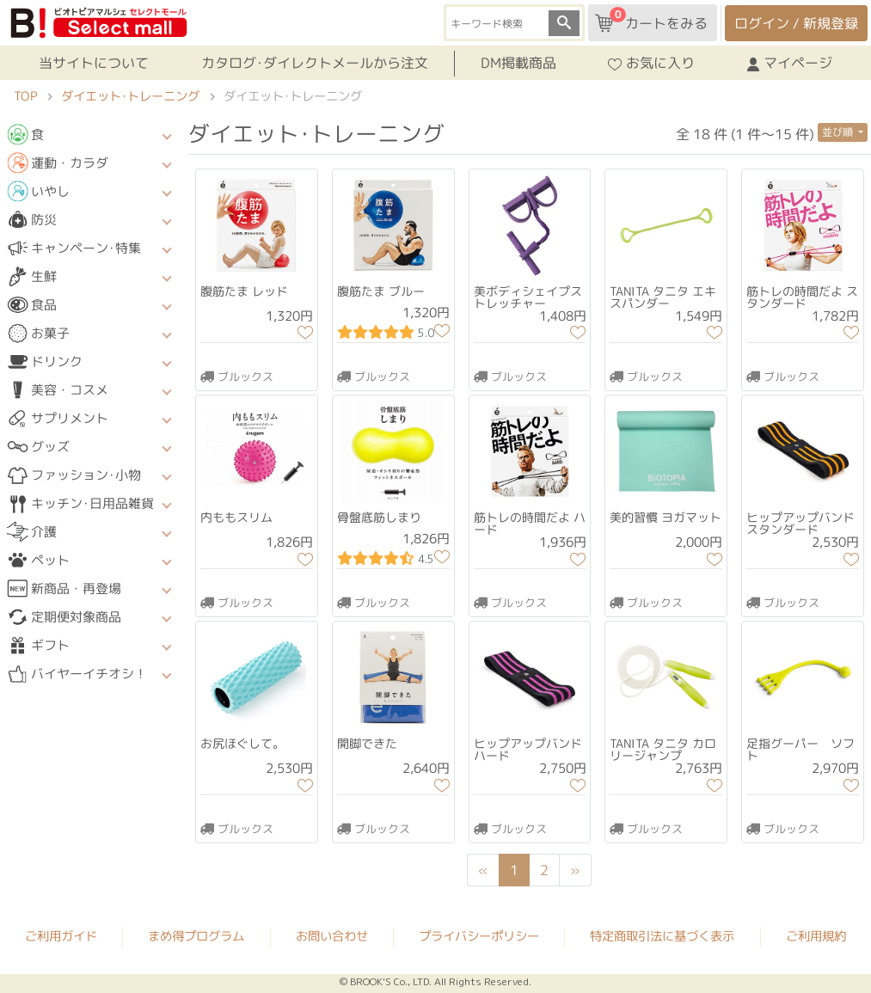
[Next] (576, 870)
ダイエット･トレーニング (130, 96)
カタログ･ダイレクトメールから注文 (314, 62)
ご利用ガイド (61, 936)
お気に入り (651, 62)
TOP (25, 96)
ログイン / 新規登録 (796, 23)
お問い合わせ (332, 936)
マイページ (789, 62)
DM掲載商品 (518, 62)
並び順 (839, 132)
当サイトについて (94, 62)
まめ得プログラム (196, 936)
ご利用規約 (816, 936)
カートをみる (651, 20)
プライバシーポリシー (479, 936)
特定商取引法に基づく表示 (662, 936)
